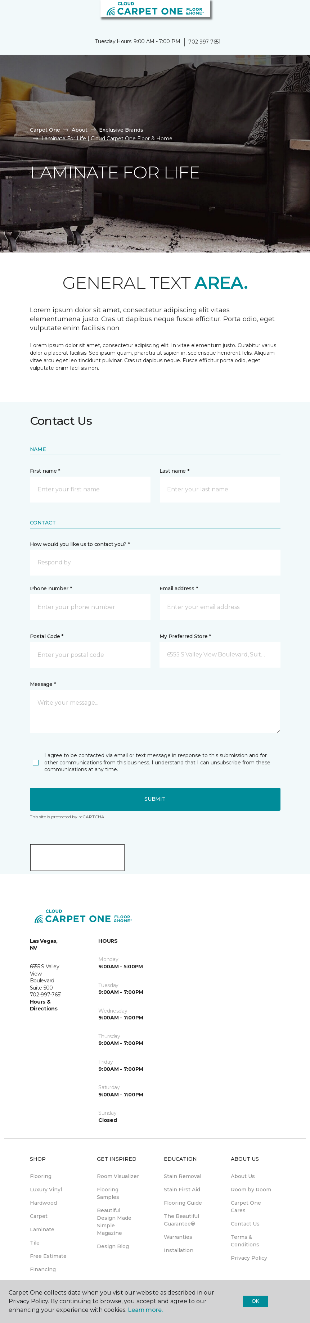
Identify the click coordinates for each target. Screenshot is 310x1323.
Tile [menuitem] (35, 1243)
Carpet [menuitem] (39, 1216)
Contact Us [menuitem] (245, 1223)
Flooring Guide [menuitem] (183, 1203)
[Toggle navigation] (10, 14)
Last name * (174, 470)
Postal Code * (46, 636)
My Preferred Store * (185, 636)
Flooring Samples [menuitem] (108, 1193)
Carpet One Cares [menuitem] (246, 1207)
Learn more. (145, 1309)
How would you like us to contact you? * (80, 544)
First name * (45, 470)
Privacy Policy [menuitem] (249, 1258)
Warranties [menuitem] (178, 1237)
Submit (154, 799)
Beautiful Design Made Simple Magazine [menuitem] (114, 1221)
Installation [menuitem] (178, 1250)
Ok (255, 1301)
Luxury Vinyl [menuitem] (46, 1189)
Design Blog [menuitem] (113, 1246)
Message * (43, 684)
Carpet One (45, 130)
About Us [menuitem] (243, 1176)
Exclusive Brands (121, 130)
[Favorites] (291, 14)
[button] (282, 14)
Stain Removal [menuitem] (182, 1176)
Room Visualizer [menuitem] (118, 1176)
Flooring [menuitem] (40, 1176)
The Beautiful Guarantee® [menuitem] (181, 1220)
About (79, 130)
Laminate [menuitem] (42, 1229)
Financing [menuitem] (43, 1269)
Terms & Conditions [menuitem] (245, 1241)
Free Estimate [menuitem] (48, 1256)
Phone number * (51, 588)
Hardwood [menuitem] (43, 1203)
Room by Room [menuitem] (251, 1189)
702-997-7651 (204, 41)
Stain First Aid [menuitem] (182, 1189)
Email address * (179, 588)
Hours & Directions (44, 1005)
